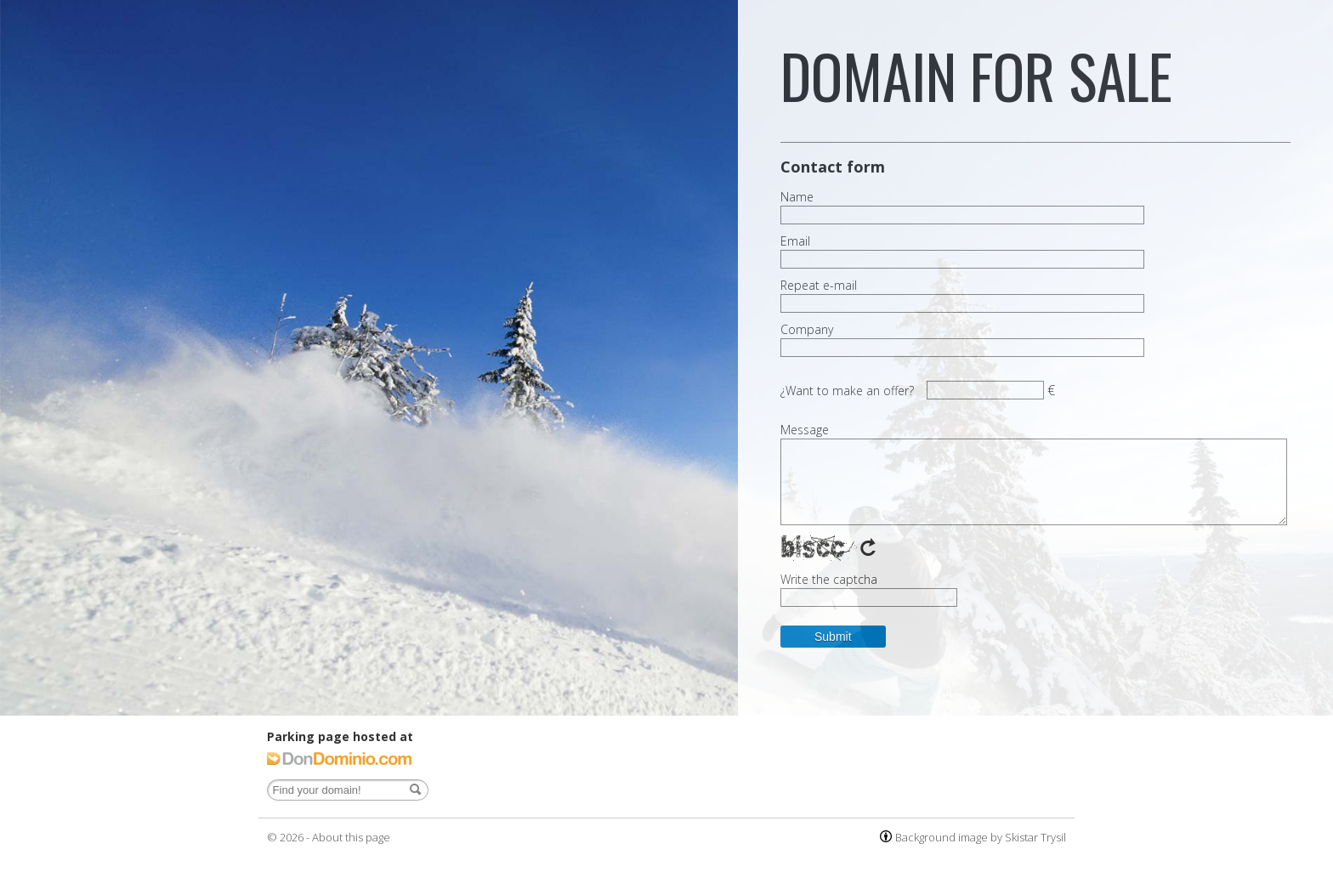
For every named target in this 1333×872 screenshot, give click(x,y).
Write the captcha (828, 579)
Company (806, 330)
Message (804, 430)
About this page (351, 837)
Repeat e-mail (818, 285)
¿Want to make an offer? (847, 390)
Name (797, 197)
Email (795, 241)
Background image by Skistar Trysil (980, 837)
